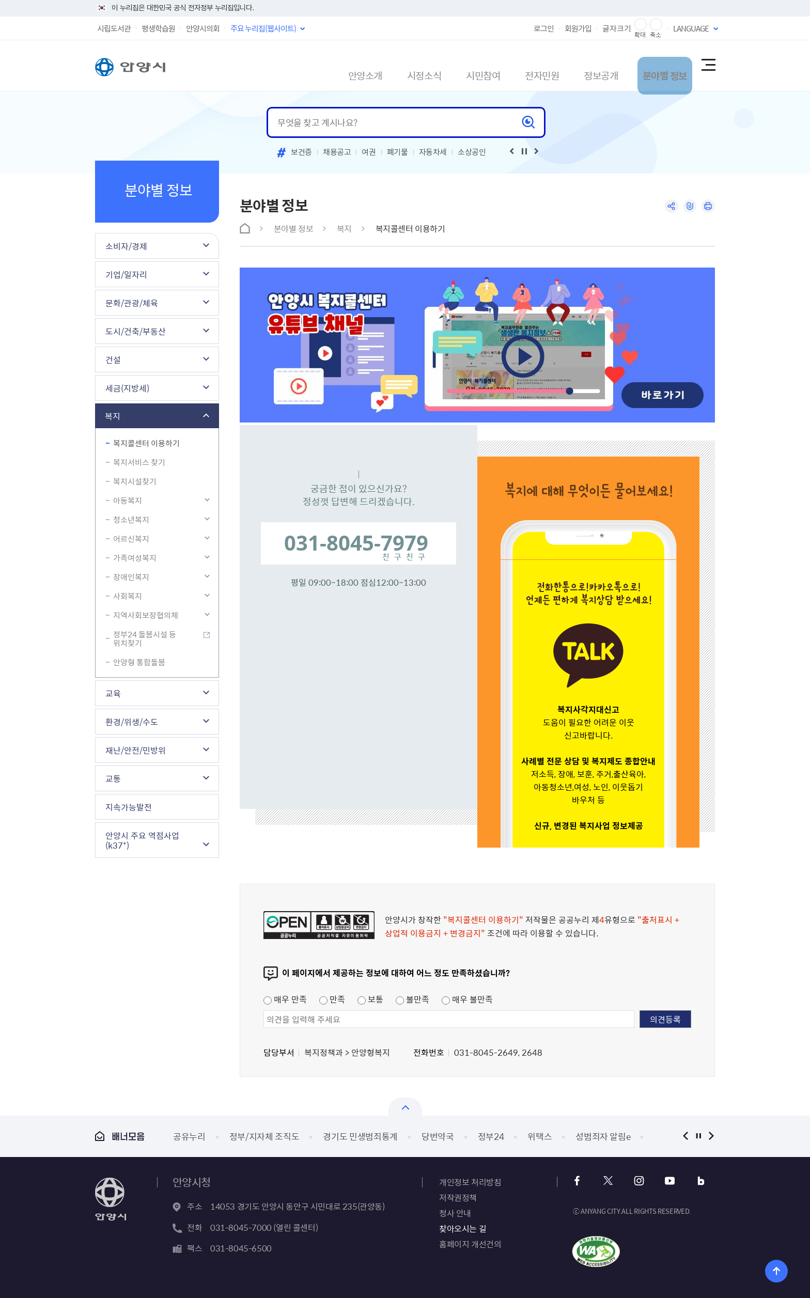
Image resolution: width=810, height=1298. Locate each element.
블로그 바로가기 (692, 1181)
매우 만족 (285, 999)
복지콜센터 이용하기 (146, 443)
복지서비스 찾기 (139, 462)
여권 (369, 152)
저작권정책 (458, 1197)
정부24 (491, 1136)
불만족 (412, 999)
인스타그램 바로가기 (636, 1181)
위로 (767, 1269)
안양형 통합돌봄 (139, 662)
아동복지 (127, 500)
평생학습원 (158, 28)
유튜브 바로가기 (664, 1181)
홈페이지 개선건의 (470, 1244)
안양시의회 (203, 28)
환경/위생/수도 (131, 721)
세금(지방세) (127, 388)
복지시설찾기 (135, 481)
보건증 (301, 152)
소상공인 (472, 152)
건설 (113, 359)
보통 (370, 999)
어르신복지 (131, 538)
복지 (112, 416)
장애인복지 (131, 577)
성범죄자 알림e (602, 1136)
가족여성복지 (135, 558)
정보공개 (570, 65)
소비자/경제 (126, 246)
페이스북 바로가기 (580, 1181)
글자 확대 (640, 24)
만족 (332, 999)
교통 (113, 778)
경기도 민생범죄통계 (360, 1136)
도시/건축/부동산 (135, 331)
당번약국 (438, 1136)
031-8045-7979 (356, 542)
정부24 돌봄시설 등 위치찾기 (144, 639)
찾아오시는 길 (462, 1228)
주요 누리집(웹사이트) (263, 28)
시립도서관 (114, 28)
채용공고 (337, 152)
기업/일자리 (126, 274)
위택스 (539, 1136)
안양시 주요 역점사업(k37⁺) (142, 840)
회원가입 (578, 28)
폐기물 (397, 152)
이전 (685, 1136)
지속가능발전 (128, 807)
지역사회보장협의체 (145, 615)
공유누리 (189, 1136)
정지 (698, 1136)
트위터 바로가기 (608, 1181)
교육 (113, 693)
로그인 (544, 28)
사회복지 (127, 596)
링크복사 (687, 206)
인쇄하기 (707, 206)
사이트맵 (707, 65)
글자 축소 (656, 24)
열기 (405, 1107)
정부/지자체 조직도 (264, 1136)
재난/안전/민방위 (135, 750)
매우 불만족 (467, 999)
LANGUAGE (691, 28)
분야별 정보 (643, 65)
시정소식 (365, 65)
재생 (524, 151)
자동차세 (433, 152)
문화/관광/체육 (131, 302)
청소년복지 (131, 519)
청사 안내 (455, 1213)
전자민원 (502, 65)
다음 (711, 1136)
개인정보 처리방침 (470, 1182)
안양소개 (297, 65)
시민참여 (433, 65)
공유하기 (667, 206)
